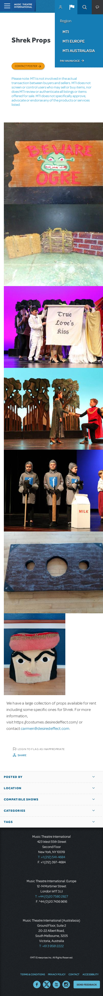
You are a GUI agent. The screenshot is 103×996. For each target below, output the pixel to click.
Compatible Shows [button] (21, 799)
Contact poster (26, 66)
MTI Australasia (79, 50)
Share (22, 755)
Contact (73, 974)
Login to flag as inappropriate (41, 749)
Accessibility (90, 974)
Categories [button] (14, 810)
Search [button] (84, 7)
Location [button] (13, 788)
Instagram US (66, 984)
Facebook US (37, 984)
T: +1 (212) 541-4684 (51, 857)
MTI (66, 31)
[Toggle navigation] (6, 6)
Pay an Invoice (70, 61)
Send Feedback (87, 984)
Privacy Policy (56, 974)
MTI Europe (74, 41)
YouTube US (56, 984)
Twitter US (46, 984)
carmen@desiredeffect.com (45, 728)
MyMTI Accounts (60, 7)
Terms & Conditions (32, 974)
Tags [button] (8, 822)
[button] (71, 7)
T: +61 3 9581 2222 (51, 946)
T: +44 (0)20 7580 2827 (51, 897)
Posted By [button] (13, 777)
